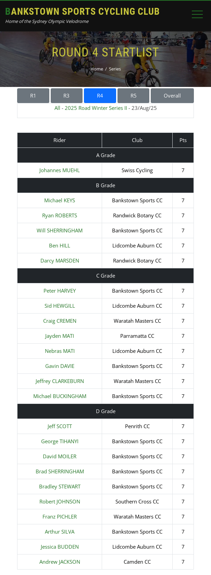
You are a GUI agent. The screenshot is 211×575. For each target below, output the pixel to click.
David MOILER (59, 456)
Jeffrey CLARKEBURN (60, 381)
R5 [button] (134, 95)
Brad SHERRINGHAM (60, 471)
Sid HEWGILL (60, 305)
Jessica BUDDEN (60, 546)
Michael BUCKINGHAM (59, 396)
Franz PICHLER (59, 516)
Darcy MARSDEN (59, 260)
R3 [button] (66, 95)
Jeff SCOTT (60, 426)
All (57, 107)
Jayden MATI (59, 335)
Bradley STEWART (59, 486)
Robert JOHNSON (59, 501)
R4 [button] (100, 95)
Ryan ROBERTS (59, 215)
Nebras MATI (60, 350)
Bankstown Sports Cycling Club (82, 11)
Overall (172, 95)
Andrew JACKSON (59, 561)
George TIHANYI (59, 441)
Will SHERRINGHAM (60, 230)
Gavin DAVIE (59, 365)
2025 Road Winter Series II (96, 107)
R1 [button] (33, 95)
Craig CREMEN (59, 320)
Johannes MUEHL (59, 170)
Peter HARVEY (60, 290)
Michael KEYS (59, 200)
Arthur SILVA (59, 531)
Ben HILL (59, 245)
